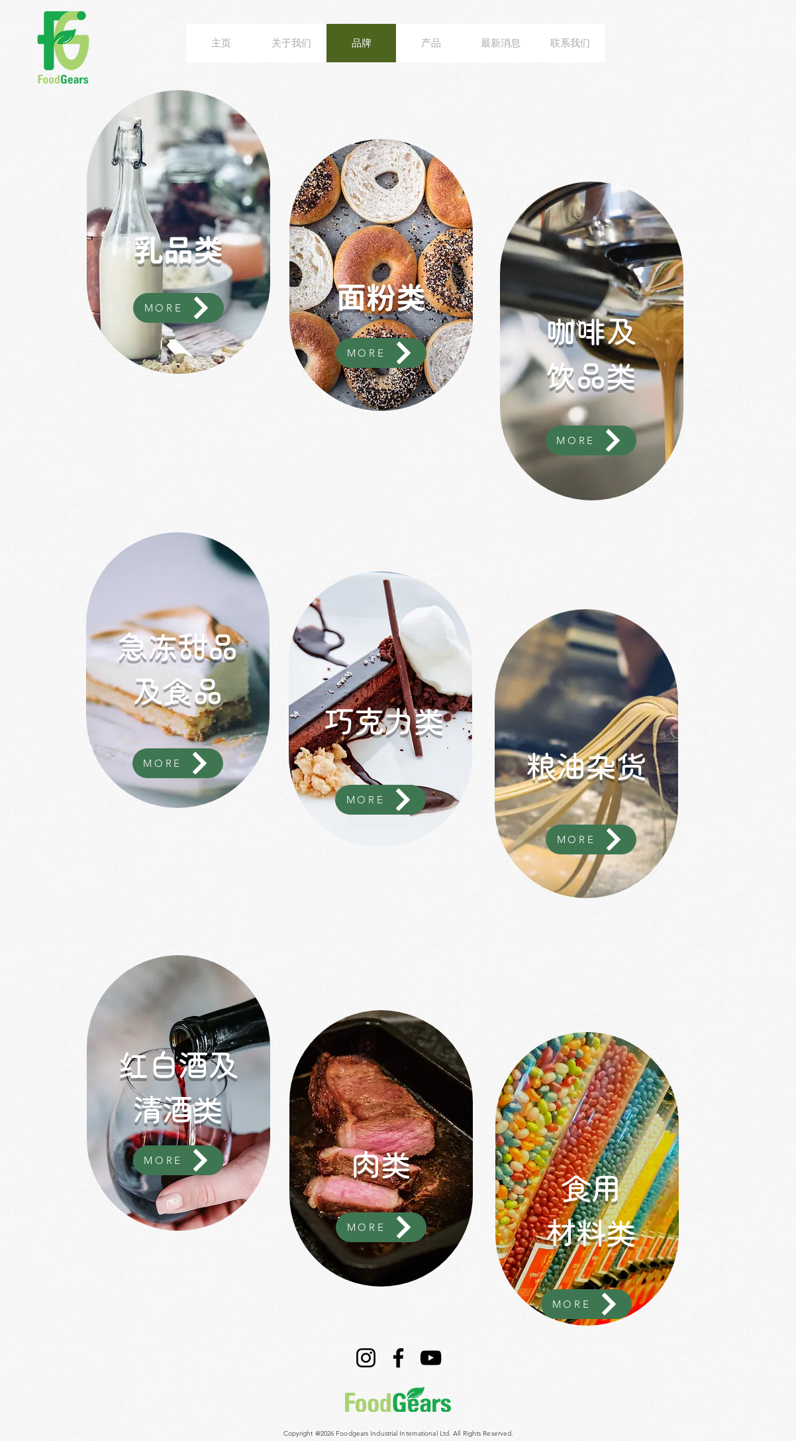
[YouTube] (431, 1358)
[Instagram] (366, 1358)
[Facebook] (398, 1358)
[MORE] (178, 308)
